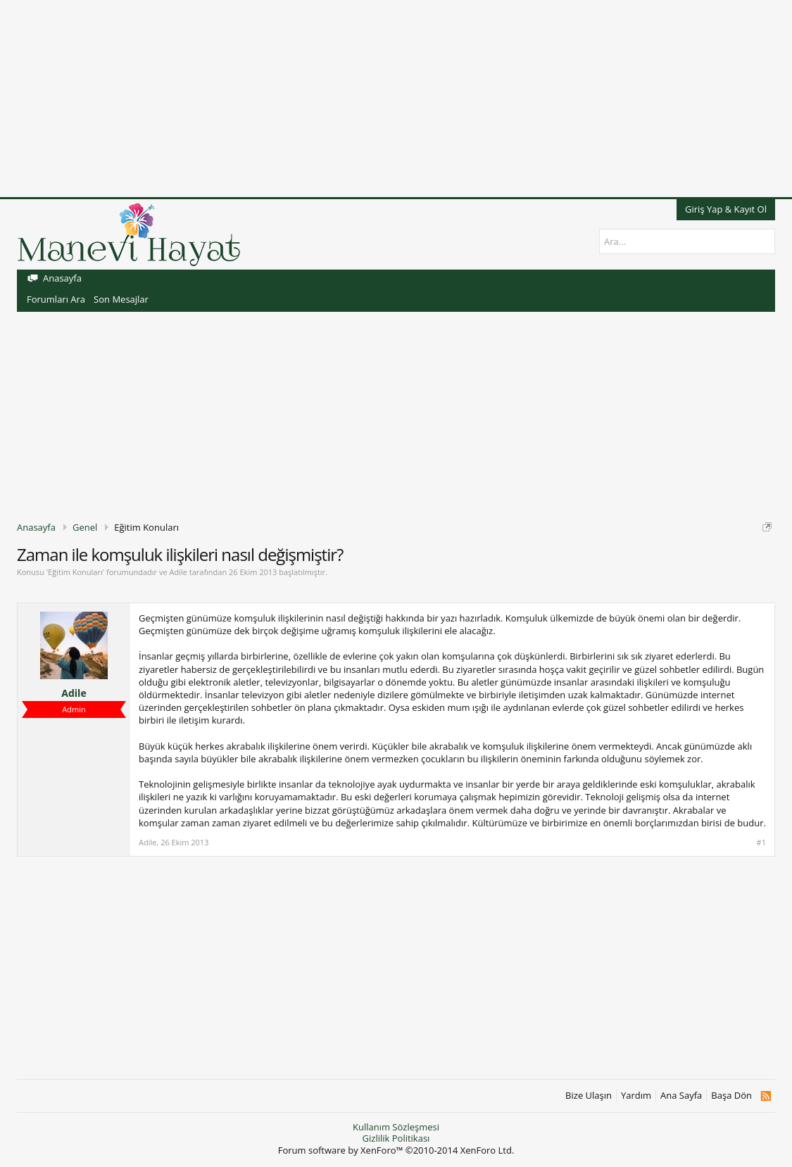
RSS (765, 1096)
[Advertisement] (396, 98)
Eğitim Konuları (75, 572)
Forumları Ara (56, 299)
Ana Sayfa (681, 1096)
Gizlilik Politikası (396, 1138)
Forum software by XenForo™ (396, 1150)
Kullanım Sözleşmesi (396, 1127)
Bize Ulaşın (588, 1096)
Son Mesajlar (121, 299)
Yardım (636, 1096)
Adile (178, 572)
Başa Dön (731, 1096)
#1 (761, 842)
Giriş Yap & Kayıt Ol (726, 209)
